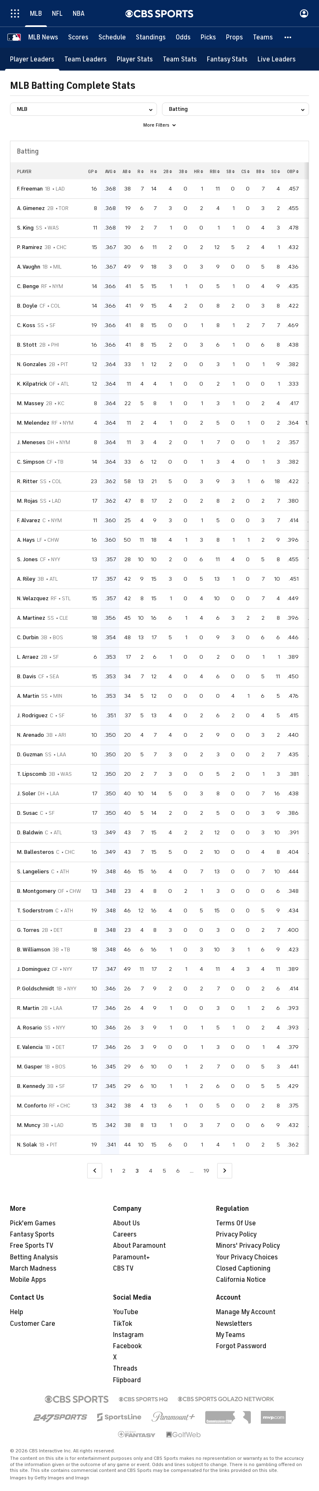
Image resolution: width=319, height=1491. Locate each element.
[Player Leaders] (32, 59)
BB (260, 171)
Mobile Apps (28, 1280)
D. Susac (27, 812)
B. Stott (27, 344)
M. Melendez (33, 422)
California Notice (241, 1280)
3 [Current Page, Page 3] (137, 1170)
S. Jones (27, 559)
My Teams (230, 1335)
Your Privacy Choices (247, 1257)
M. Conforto (32, 1105)
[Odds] (183, 37)
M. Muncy (28, 1125)
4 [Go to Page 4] (150, 1170)
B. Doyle (27, 305)
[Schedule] (112, 37)
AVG (110, 171)
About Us (126, 1223)
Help (16, 1312)
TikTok (122, 1324)
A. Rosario (29, 1027)
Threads (125, 1368)
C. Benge (28, 286)
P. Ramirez (29, 247)
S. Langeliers (33, 871)
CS (245, 171)
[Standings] (151, 37)
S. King (25, 227)
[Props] (234, 37)
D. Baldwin (30, 832)
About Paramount (139, 1246)
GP (92, 171)
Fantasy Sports (32, 1234)
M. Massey (30, 403)
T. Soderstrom (35, 910)
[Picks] (208, 37)
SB (230, 171)
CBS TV (123, 1268)
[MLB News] (43, 37)
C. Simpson (30, 461)
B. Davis (26, 676)
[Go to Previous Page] (94, 1170)
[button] (288, 37)
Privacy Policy (236, 1234)
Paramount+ (131, 1257)
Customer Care (32, 1324)
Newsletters (234, 1324)
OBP (293, 171)
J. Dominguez (33, 969)
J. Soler (26, 793)
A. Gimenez (31, 208)
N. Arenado (30, 734)
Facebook (127, 1346)
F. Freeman (30, 188)
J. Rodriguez (32, 715)
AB (127, 171)
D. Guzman (30, 754)
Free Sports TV (32, 1246)
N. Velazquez (33, 598)
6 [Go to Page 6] (178, 1170)
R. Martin (28, 1008)
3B (183, 171)
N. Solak (27, 1144)
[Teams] (263, 37)
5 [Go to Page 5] (164, 1170)
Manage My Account (245, 1312)
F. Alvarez (28, 520)
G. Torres (28, 930)
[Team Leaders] (85, 59)
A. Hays (26, 539)
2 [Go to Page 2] (123, 1170)
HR (198, 171)
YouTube (125, 1312)
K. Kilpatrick (32, 383)
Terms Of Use (236, 1223)
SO (275, 171)
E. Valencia (30, 1047)
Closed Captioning (243, 1268)
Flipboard (127, 1380)
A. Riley (26, 578)
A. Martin (28, 695)
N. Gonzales (32, 364)
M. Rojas (27, 500)
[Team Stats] (180, 59)
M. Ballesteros (35, 851)
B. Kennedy (31, 1086)
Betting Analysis (34, 1257)
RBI (215, 171)
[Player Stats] (135, 59)
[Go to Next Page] (224, 1170)
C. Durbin (28, 637)
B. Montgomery (36, 891)
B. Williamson (33, 949)
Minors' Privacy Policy (248, 1246)
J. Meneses (31, 442)
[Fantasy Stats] (227, 59)
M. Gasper (29, 1066)
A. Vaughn (28, 266)
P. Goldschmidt (35, 988)
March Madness (33, 1268)
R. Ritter (27, 481)
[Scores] (78, 37)
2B (167, 171)
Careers (125, 1234)
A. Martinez (31, 617)
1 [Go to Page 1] (111, 1170)
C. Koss (26, 325)
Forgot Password (241, 1346)
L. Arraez (28, 656)
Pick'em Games (33, 1223)
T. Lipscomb (32, 773)
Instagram (128, 1335)
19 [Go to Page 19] (206, 1170)
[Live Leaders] (277, 59)
